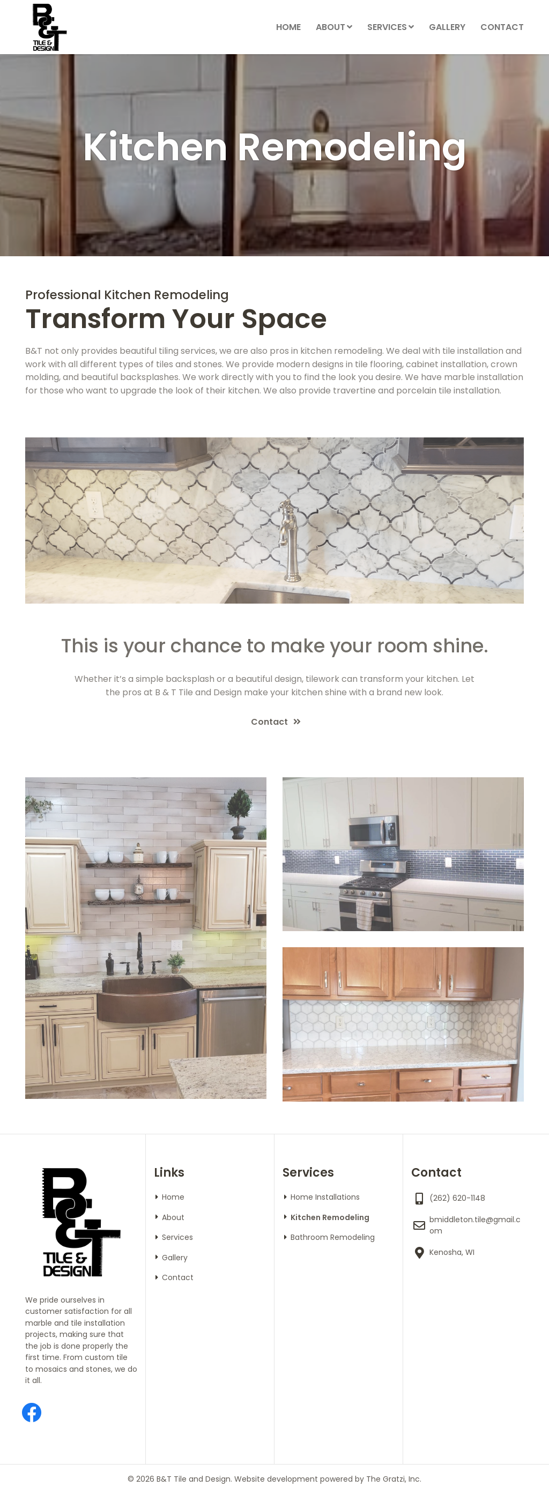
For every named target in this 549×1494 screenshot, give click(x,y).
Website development (276, 1479)
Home (288, 27)
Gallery (447, 27)
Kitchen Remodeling (330, 1217)
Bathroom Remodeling (333, 1237)
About (330, 27)
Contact (502, 27)
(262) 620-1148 (457, 1198)
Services (387, 27)
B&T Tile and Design (194, 1479)
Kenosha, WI (451, 1252)
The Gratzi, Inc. (393, 1479)
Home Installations (325, 1197)
